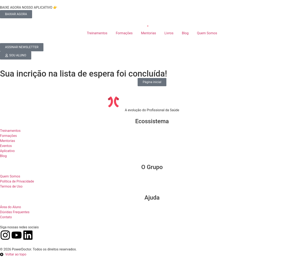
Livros (169, 33)
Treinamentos (97, 33)
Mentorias (148, 33)
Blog (185, 33)
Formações (124, 33)
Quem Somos (207, 33)
